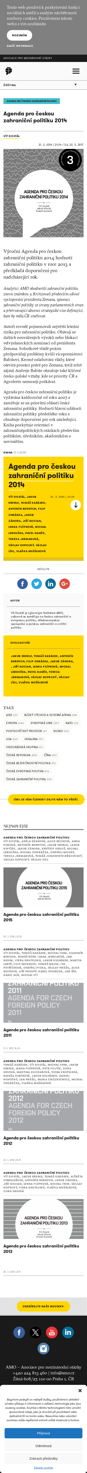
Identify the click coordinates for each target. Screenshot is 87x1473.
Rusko (61, 731)
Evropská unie (45, 723)
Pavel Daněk (37, 672)
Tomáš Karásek (46, 656)
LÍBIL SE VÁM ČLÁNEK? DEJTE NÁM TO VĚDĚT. (46, 799)
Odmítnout (43, 1446)
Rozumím (19, 35)
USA (12, 739)
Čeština (9, 85)
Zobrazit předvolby (43, 1458)
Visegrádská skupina (24, 747)
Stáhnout (75, 505)
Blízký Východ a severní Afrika (50, 715)
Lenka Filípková (45, 666)
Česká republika (21, 755)
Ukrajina (34, 739)
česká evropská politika (27, 771)
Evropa (15, 723)
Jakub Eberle (21, 656)
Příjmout (43, 1433)
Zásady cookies (43, 1468)
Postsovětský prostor (26, 731)
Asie (12, 715)
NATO (72, 723)
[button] (80, 1390)
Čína (50, 755)
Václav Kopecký (44, 677)
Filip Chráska (37, 661)
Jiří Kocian (22, 666)
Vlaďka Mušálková (33, 682)
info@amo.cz (62, 1372)
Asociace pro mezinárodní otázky (27, 58)
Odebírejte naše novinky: (43, 1306)
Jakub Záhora (61, 661)
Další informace (20, 46)
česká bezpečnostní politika (31, 763)
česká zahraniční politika (29, 779)
